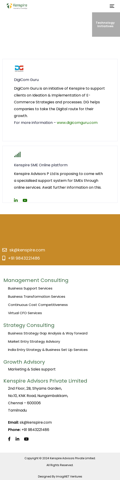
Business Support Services (30, 288)
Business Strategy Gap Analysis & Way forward (47, 333)
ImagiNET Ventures (69, 476)
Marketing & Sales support (32, 369)
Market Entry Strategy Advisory (34, 341)
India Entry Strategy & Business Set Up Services (48, 349)
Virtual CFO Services (25, 312)
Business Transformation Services (36, 296)
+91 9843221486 (24, 258)
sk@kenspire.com (27, 250)
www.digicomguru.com (77, 122)
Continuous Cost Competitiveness (38, 304)
